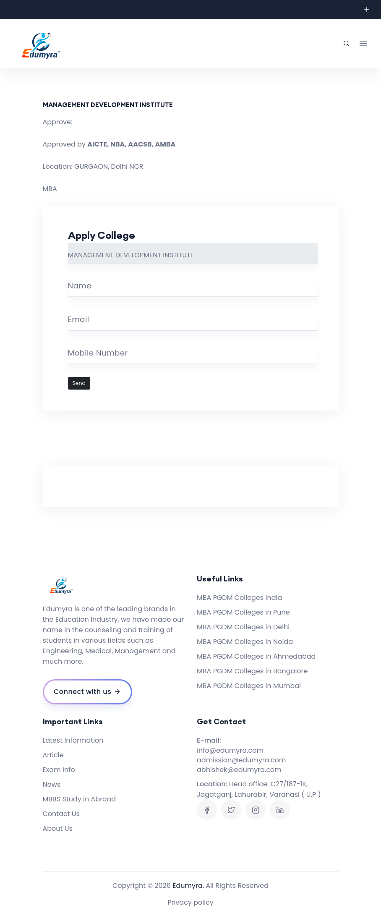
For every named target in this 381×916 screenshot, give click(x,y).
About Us (58, 828)
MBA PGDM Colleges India (239, 597)
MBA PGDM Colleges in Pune (243, 612)
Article (53, 755)
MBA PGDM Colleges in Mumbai (249, 686)
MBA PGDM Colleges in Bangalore (252, 671)
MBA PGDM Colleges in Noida (245, 641)
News (52, 784)
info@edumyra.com (230, 750)
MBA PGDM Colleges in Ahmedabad (256, 656)
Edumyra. (188, 885)
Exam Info (59, 770)
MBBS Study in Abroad (79, 799)
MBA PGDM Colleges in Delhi (243, 627)
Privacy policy (190, 902)
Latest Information (73, 740)
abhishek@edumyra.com (239, 770)
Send (79, 383)
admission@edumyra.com (241, 760)
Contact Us (61, 814)
